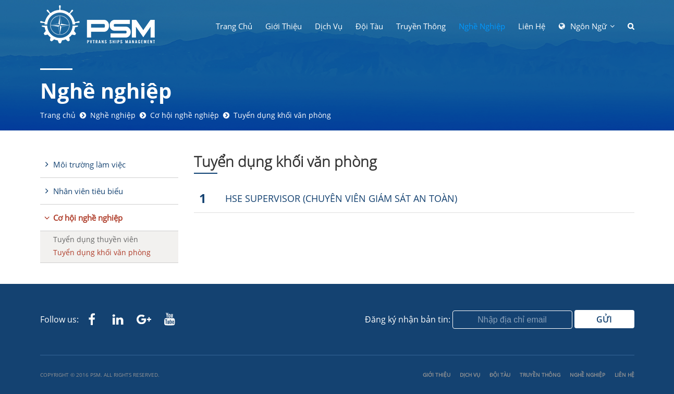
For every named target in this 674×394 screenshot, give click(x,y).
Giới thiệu (283, 26)
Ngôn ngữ (588, 26)
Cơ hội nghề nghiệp (184, 115)
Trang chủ (234, 26)
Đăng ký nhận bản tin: (407, 319)
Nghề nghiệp (482, 26)
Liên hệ (531, 26)
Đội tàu (369, 26)
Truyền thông (421, 26)
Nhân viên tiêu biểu (88, 191)
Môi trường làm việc (89, 164)
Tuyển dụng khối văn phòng (282, 115)
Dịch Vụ (328, 26)
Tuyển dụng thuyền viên (95, 239)
